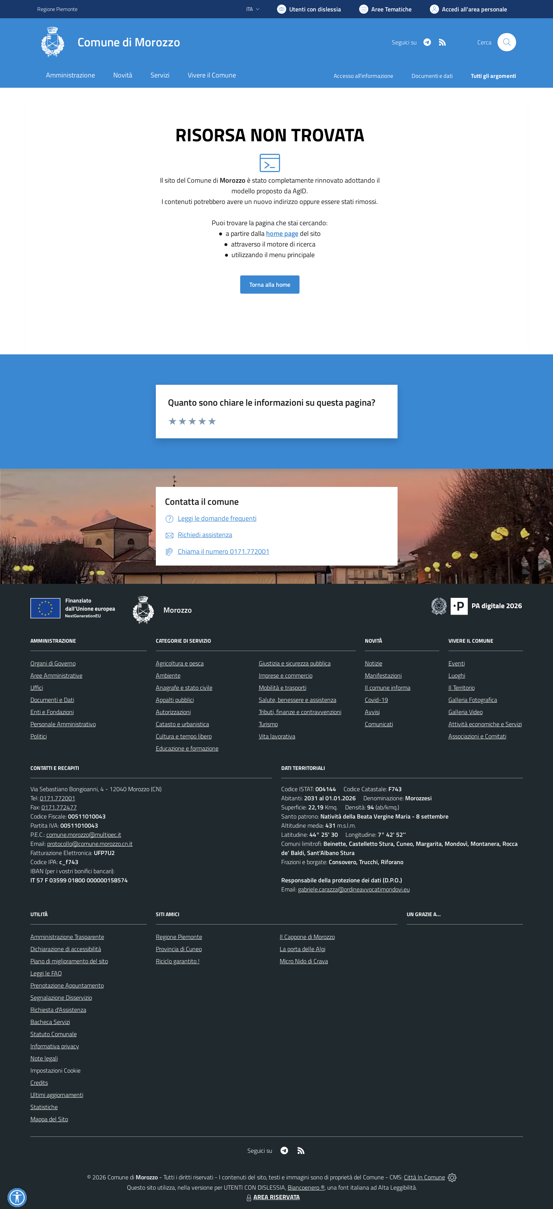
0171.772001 (57, 798)
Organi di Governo (53, 663)
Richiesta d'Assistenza (58, 1009)
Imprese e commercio (285, 675)
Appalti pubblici (175, 699)
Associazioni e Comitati (477, 736)
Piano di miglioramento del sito (69, 961)
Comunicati (379, 724)
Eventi (456, 663)
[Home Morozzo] (108, 42)
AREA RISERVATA (272, 1196)
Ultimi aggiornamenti (56, 1094)
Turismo (268, 724)
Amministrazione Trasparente (67, 936)
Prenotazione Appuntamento (67, 985)
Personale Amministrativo (63, 724)
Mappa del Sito (49, 1119)
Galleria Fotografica (472, 699)
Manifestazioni (383, 675)
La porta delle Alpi (302, 948)
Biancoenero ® (306, 1187)
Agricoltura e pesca (180, 663)
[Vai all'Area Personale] (468, 9)
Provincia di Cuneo (179, 948)
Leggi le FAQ (46, 973)
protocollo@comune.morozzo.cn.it (90, 843)
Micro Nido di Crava (304, 961)
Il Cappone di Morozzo (307, 936)
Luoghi (456, 675)
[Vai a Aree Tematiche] (385, 9)
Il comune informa (387, 687)
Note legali (44, 1058)
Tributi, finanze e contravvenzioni (300, 711)
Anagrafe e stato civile (184, 687)
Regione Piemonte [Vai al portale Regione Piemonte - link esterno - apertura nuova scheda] (57, 9)
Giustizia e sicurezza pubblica (295, 663)
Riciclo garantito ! (178, 961)
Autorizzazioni (173, 711)
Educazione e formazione (187, 748)
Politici (38, 736)
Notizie (373, 663)
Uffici (36, 687)
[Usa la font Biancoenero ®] (309, 9)
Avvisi (372, 711)
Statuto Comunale (53, 1033)
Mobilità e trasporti (282, 687)
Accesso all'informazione (363, 75)
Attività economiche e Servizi (485, 724)
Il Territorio (461, 687)
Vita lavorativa (277, 736)
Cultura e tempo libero (184, 736)
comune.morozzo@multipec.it (83, 834)
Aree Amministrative (56, 675)
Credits (39, 1082)
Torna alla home (269, 284)
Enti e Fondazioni (52, 711)
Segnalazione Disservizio (61, 997)
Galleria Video (465, 711)
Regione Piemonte (179, 936)
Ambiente (168, 675)
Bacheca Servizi (50, 1021)
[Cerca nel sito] (507, 42)
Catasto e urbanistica (182, 724)
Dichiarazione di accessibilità (65, 948)
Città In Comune (424, 1177)
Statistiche (44, 1106)
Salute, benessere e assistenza (297, 699)
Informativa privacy (54, 1046)
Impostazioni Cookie (55, 1070)
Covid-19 (376, 699)
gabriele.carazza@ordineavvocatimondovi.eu (354, 889)
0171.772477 (59, 807)
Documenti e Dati (52, 699)
